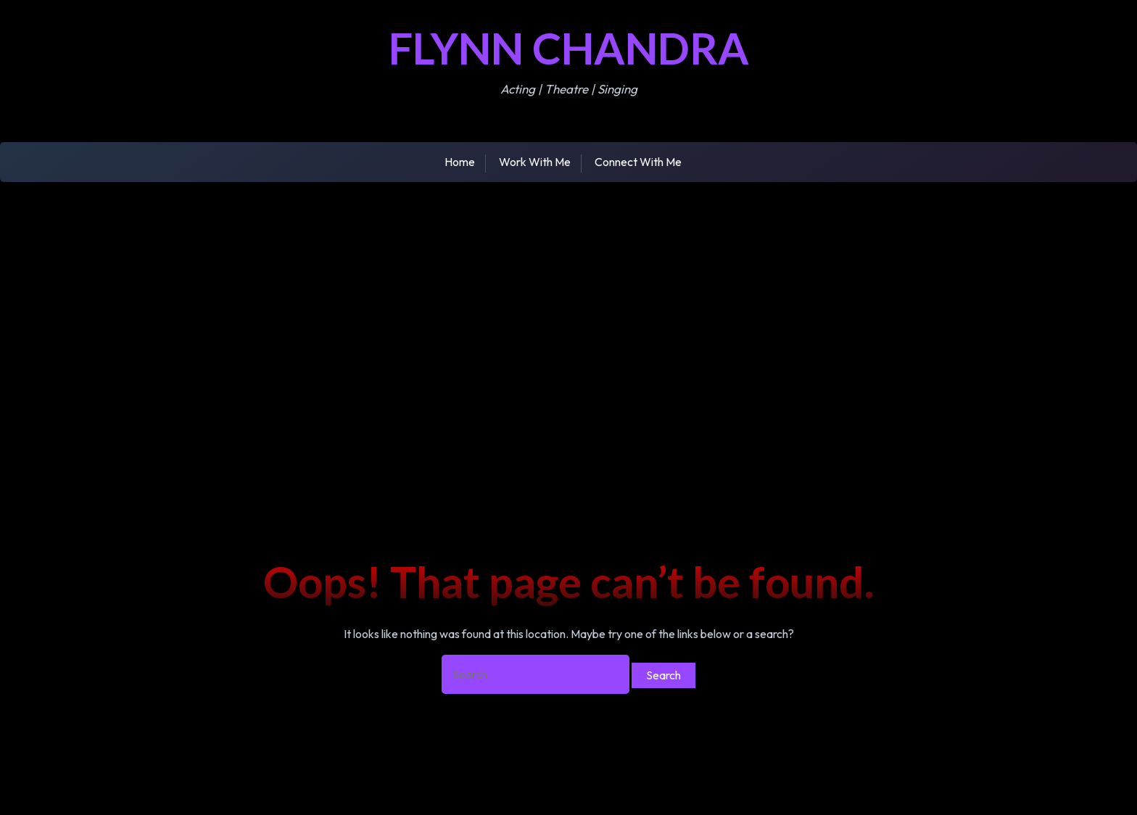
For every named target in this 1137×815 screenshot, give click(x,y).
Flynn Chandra (569, 48)
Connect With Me (638, 161)
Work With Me (535, 161)
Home (460, 161)
